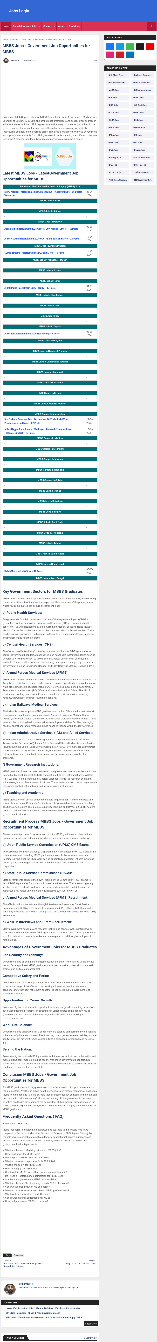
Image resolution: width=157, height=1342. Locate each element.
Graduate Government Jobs (119, 82)
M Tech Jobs (115, 172)
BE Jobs (113, 165)
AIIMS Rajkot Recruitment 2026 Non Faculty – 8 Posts (32, 333)
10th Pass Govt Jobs (144, 172)
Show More (91, 1323)
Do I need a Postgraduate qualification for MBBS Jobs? (34, 1175)
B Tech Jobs (140, 165)
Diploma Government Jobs (144, 75)
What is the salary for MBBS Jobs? (23, 1164)
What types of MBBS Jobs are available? (27, 1157)
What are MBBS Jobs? (17, 1123)
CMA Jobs (114, 112)
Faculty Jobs (115, 157)
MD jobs (138, 135)
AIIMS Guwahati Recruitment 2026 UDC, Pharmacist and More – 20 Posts (41, 238)
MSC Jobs (114, 142)
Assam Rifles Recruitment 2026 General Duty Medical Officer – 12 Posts (41, 229)
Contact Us (49, 26)
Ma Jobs (138, 142)
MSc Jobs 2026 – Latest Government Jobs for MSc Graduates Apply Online (44, 1317)
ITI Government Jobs (144, 180)
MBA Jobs (114, 127)
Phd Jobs (113, 150)
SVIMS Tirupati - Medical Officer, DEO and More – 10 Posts (34, 252)
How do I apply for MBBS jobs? (22, 1168)
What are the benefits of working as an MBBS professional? (37, 1183)
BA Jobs (113, 97)
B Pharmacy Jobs (142, 90)
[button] (151, 26)
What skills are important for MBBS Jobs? (27, 1194)
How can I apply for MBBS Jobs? (23, 1154)
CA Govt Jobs (140, 105)
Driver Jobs (139, 150)
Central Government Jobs (26, 26)
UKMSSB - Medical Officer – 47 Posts (23, 571)
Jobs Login (19, 11)
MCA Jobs (114, 135)
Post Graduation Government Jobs (144, 82)
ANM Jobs (114, 90)
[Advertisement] (52, 90)
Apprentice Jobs (142, 157)
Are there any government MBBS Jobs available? (31, 1179)
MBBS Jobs (139, 127)
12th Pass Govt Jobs (119, 180)
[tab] (6, 26)
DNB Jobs (139, 112)
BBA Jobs (138, 97)
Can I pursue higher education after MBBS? (28, 1197)
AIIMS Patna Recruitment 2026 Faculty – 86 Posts (29, 288)
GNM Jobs (114, 120)
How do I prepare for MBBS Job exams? (26, 1201)
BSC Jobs (113, 105)
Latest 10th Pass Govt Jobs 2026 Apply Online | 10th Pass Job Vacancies (43, 1308)
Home (6, 26)
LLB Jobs (138, 120)
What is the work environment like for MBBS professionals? (37, 1190)
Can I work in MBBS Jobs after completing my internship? (36, 1172)
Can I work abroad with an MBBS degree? (27, 1186)
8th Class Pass (116, 75)
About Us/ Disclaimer (69, 26)
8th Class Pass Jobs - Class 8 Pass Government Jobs (33, 1313)
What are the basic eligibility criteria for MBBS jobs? (33, 1150)
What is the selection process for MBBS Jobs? (30, 1161)
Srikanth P (25, 1283)
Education (14, 39)
